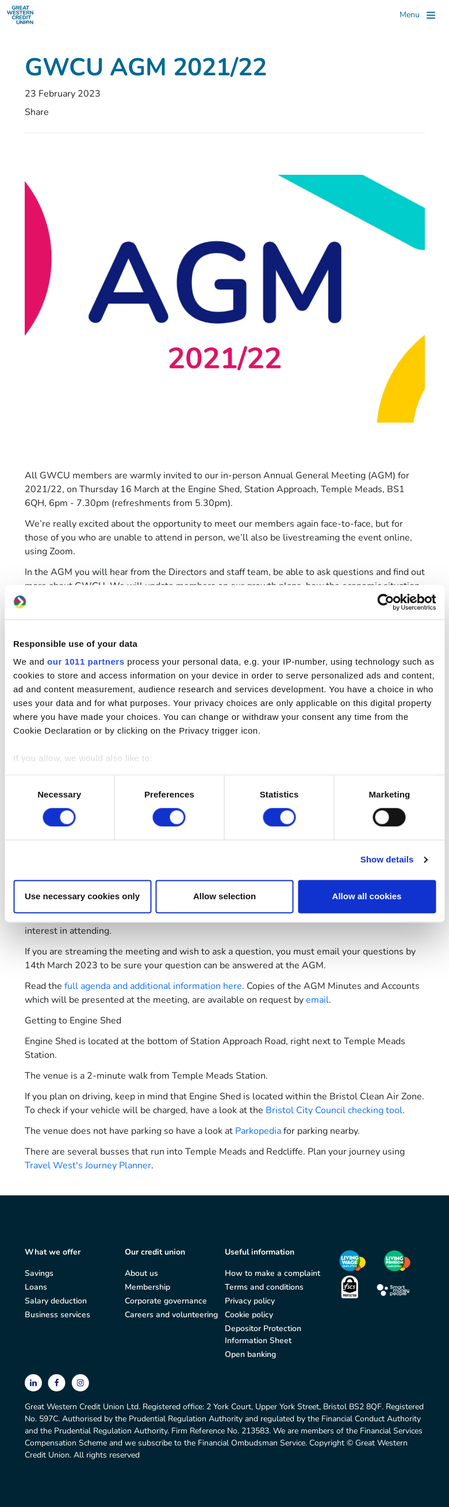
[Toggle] (417, 15)
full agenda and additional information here (153, 986)
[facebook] (58, 1382)
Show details (387, 860)
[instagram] (80, 1382)
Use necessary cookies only (82, 896)
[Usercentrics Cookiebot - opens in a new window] (385, 602)
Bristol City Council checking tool (334, 1110)
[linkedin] (34, 1382)
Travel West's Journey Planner (88, 1165)
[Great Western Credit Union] (20, 15)
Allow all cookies (367, 896)
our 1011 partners (85, 661)
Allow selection (224, 896)
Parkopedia (258, 1131)
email (317, 1000)
